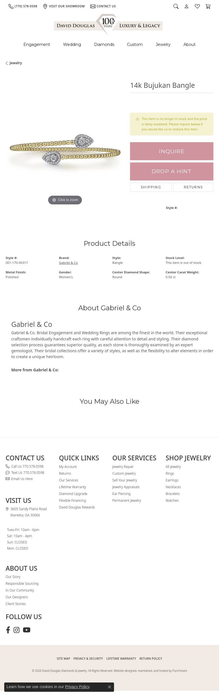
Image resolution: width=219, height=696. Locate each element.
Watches (172, 500)
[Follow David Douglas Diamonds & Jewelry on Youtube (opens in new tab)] (27, 630)
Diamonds (104, 44)
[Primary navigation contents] (109, 44)
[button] (175, 6)
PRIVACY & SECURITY (88, 659)
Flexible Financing (72, 500)
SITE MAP (63, 659)
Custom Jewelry (124, 473)
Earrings (172, 480)
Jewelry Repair (123, 466)
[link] (22, 6)
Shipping (151, 187)
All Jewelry (173, 466)
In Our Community (20, 590)
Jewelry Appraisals (126, 487)
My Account (68, 466)
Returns (193, 187)
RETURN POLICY (150, 659)
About (190, 44)
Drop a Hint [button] (172, 171)
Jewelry (163, 44)
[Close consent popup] (109, 687)
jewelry (16, 63)
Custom (135, 44)
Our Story (13, 576)
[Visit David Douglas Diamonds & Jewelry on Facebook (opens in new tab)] (8, 630)
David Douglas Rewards (77, 507)
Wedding (72, 44)
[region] (65, 147)
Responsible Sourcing (22, 583)
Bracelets (173, 493)
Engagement (36, 44)
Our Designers (17, 597)
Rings (170, 473)
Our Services (68, 480)
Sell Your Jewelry (124, 480)
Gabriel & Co (68, 262)
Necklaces (173, 487)
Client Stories (16, 603)
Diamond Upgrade (73, 493)
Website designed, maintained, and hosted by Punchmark (150, 671)
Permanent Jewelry (126, 500)
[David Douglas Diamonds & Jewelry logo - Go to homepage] (108, 23)
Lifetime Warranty (72, 487)
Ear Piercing (121, 493)
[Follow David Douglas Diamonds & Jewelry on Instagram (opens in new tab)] (16, 630)
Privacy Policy (77, 686)
